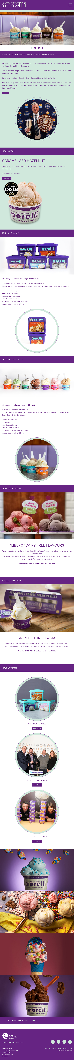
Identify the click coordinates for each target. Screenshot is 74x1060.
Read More (37, 728)
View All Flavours (7, 178)
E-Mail (70, 1042)
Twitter (58, 1042)
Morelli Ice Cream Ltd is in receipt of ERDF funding (58, 1048)
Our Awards (5, 93)
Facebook (53, 1042)
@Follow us (31, 1021)
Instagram (64, 1042)
